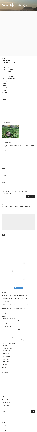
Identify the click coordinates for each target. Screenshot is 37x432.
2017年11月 (4, 425)
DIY (3, 97)
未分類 (4, 99)
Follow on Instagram (18, 263)
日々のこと (4, 95)
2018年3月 (4, 418)
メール (4, 175)
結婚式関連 (5, 83)
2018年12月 (4, 410)
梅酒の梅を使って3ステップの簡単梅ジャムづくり (13, 284)
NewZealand (4, 74)
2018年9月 (4, 415)
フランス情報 (4, 92)
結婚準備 (4, 85)
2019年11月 (4, 408)
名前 (3, 168)
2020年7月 (4, 403)
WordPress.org (5, 380)
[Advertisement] (18, 110)
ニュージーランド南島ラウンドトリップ (11, 78)
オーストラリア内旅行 (7, 71)
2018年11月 (4, 413)
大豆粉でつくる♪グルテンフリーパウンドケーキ (13, 276)
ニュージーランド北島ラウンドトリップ (11, 76)
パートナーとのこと (6, 81)
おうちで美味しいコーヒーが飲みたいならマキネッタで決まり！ (16, 271)
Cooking (5, 337)
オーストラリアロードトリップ (9, 69)
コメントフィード (6, 378)
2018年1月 (4, 423)
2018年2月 (4, 420)
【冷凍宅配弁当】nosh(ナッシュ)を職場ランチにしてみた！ (15, 274)
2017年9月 (4, 430)
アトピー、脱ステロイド (6, 87)
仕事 (5, 65)
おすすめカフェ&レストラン (10, 62)
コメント (4, 150)
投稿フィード (5, 375)
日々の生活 (6, 67)
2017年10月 (4, 428)
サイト (3, 182)
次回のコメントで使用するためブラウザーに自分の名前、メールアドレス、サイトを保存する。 (18, 192)
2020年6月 (4, 406)
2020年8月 (4, 401)
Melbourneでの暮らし (7, 60)
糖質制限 (4, 90)
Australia (3, 58)
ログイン (4, 372)
